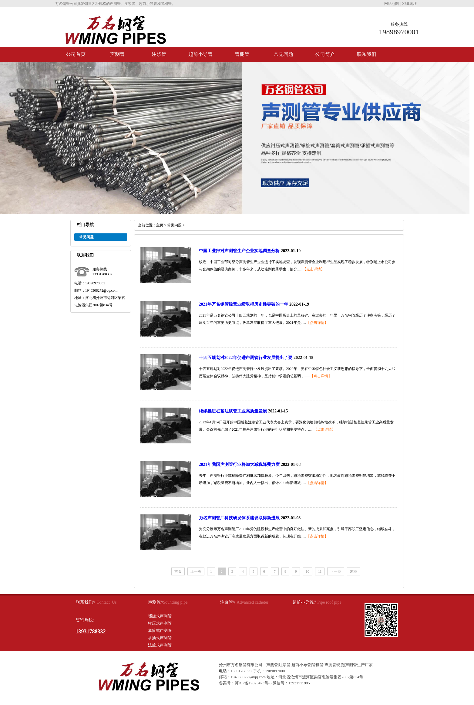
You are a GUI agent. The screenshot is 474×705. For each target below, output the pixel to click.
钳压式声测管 (160, 623)
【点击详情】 (313, 269)
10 (307, 571)
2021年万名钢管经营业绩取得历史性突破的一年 (243, 304)
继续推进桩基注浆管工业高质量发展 (233, 411)
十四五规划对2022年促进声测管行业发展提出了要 (245, 357)
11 (320, 571)
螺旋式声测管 (160, 616)
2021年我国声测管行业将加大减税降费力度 (239, 464)
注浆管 (159, 54)
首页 (178, 571)
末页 (353, 571)
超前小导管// (304, 602)
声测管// (155, 602)
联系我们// (85, 602)
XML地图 (410, 4)
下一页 (335, 571)
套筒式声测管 (160, 630)
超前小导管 (200, 54)
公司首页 (76, 54)
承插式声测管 (160, 638)
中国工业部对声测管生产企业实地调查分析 (239, 251)
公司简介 (325, 54)
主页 (159, 225)
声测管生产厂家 (359, 665)
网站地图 (391, 4)
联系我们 (366, 54)
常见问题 (283, 54)
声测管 (117, 54)
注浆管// (227, 602)
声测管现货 (334, 665)
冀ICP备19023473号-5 (253, 683)
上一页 (195, 571)
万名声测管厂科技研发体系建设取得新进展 (239, 518)
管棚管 (242, 54)
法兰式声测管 (160, 645)
